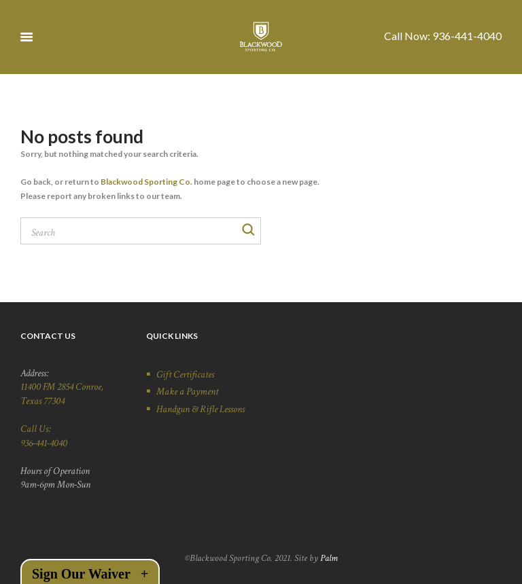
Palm (329, 558)
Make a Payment (187, 391)
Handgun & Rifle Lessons (200, 409)
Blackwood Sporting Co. (146, 182)
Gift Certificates (185, 374)
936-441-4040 (467, 35)
